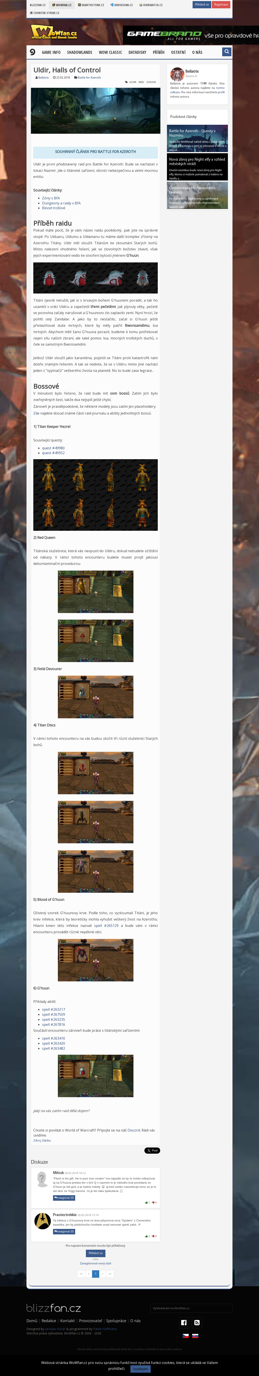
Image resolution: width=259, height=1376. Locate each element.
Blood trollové (53, 208)
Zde (36, 413)
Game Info (51, 52)
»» (110, 1274)
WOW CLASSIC (110, 52)
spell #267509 (53, 1014)
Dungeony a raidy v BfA (61, 203)
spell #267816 (53, 1024)
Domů (32, 1320)
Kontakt (67, 1320)
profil (221, 92)
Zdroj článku (42, 1140)
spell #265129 (106, 925)
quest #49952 (53, 452)
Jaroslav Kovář (55, 1329)
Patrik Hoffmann (105, 1329)
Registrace (221, 4)
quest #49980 (53, 448)
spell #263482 (53, 1048)
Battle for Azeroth (89, 77)
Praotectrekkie (65, 1215)
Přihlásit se (202, 4)
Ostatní (178, 52)
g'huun (151, 82)
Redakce (49, 1320)
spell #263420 (53, 1043)
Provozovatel (90, 1320)
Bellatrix (43, 77)
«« (81, 1274)
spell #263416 (53, 1038)
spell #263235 (53, 1019)
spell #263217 (53, 1009)
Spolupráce (116, 1320)
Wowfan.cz (61, 5)
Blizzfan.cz (38, 5)
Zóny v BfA (51, 198)
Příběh (159, 52)
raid (141, 82)
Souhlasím (140, 1369)
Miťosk (58, 1173)
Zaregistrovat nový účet (95, 1263)
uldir (132, 82)
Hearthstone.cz (91, 5)
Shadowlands (79, 52)
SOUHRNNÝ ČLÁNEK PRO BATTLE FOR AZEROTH (95, 151)
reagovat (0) (64, 1198)
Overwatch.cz (151, 5)
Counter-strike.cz (44, 13)
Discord (134, 1130)
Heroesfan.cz (122, 5)
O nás (197, 52)
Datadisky (137, 52)
